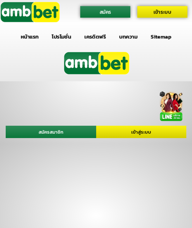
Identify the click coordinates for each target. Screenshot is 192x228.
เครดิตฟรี (95, 37)
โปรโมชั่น (61, 37)
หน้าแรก (30, 37)
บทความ (128, 37)
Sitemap (161, 37)
